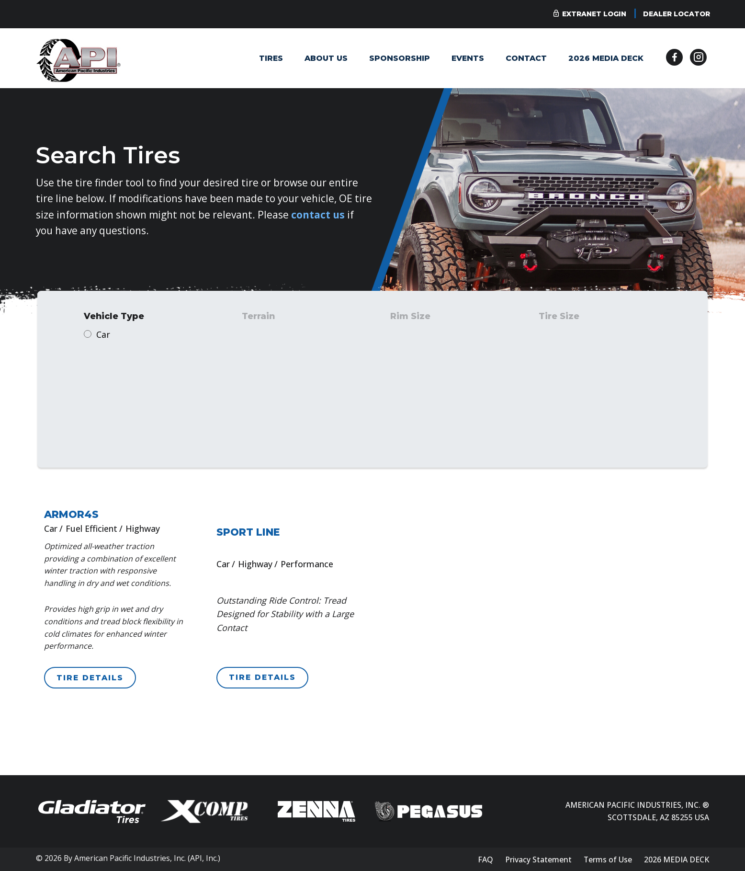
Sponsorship (399, 58)
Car (103, 334)
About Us (326, 58)
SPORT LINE (248, 532)
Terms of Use (608, 859)
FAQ (485, 859)
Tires (271, 58)
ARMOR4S (71, 514)
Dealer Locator (676, 14)
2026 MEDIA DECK (605, 58)
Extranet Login (594, 14)
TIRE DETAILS (90, 677)
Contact (526, 58)
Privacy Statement (538, 859)
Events (468, 58)
